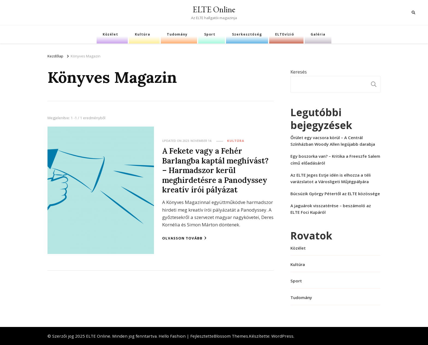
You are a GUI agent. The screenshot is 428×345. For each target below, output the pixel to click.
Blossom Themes (231, 336)
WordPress (282, 336)
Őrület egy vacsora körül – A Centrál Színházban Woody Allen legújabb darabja (332, 141)
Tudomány (177, 34)
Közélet (110, 34)
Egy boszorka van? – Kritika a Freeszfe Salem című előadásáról (335, 159)
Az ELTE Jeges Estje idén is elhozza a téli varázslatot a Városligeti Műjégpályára (330, 178)
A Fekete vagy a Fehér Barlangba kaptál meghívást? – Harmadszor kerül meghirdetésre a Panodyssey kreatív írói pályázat (215, 170)
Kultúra (142, 34)
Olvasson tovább (184, 238)
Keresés (298, 72)
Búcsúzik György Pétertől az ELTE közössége (335, 193)
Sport (209, 34)
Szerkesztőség (247, 34)
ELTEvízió (284, 34)
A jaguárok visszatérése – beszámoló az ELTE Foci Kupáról (330, 209)
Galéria (318, 34)
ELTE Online (214, 9)
